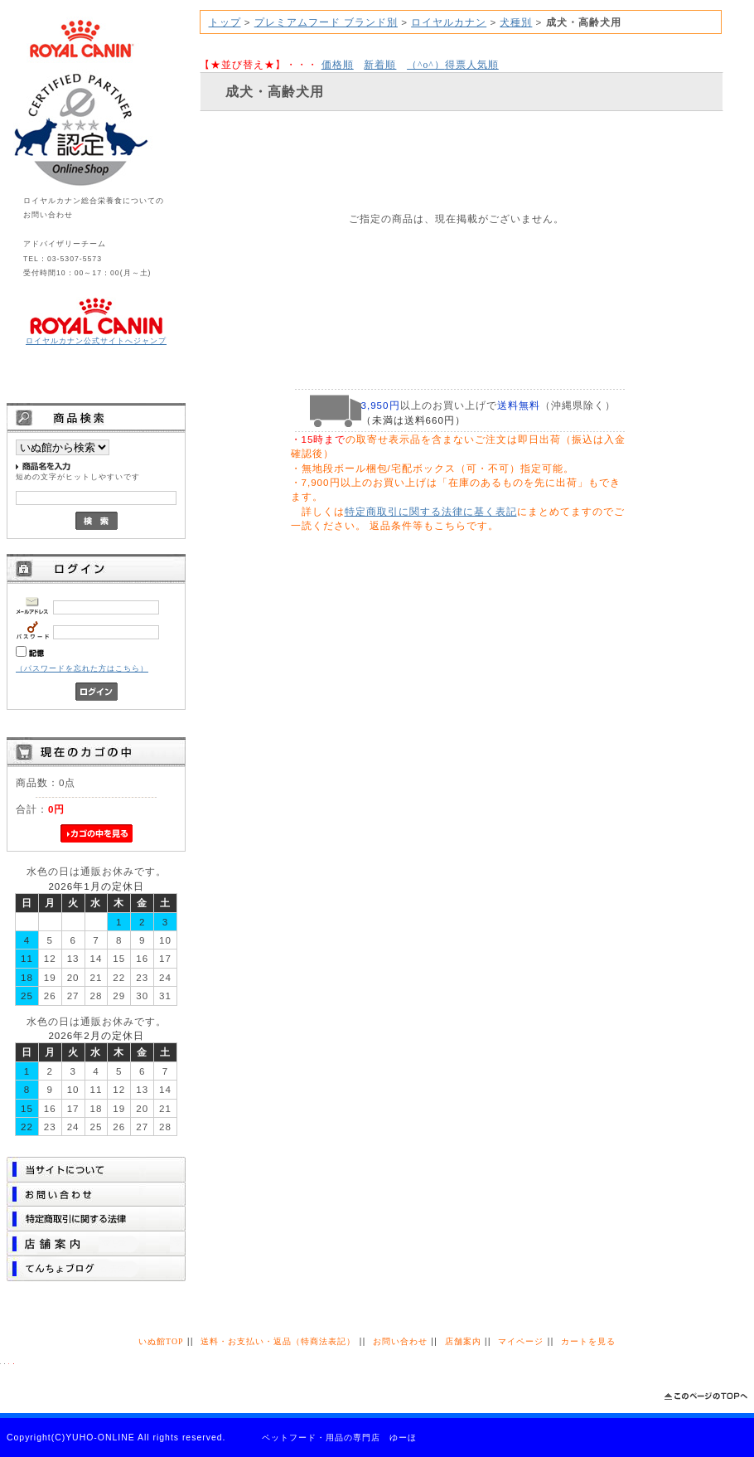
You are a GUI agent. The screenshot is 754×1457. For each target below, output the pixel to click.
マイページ (521, 1341)
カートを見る (588, 1341)
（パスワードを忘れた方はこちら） (82, 668)
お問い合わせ (400, 1341)
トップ (225, 22)
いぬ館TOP (160, 1341)
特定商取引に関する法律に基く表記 (431, 511)
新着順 (380, 64)
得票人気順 (453, 64)
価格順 (337, 64)
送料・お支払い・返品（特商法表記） (278, 1341)
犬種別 (516, 22)
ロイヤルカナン (448, 22)
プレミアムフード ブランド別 (326, 22)
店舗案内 (463, 1341)
